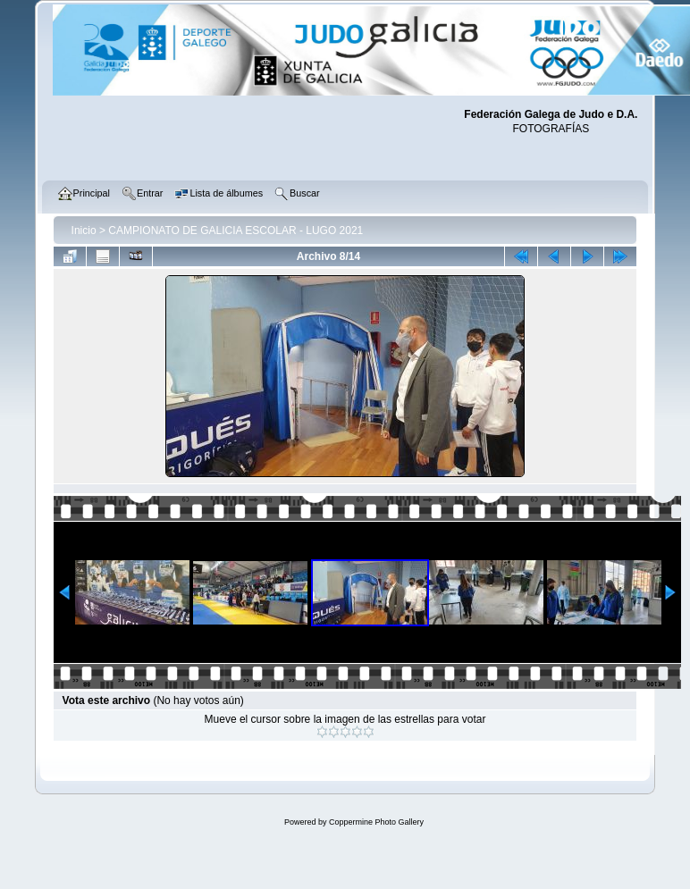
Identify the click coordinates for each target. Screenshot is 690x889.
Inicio (84, 230)
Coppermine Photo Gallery (376, 822)
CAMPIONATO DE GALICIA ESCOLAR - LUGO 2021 (235, 230)
